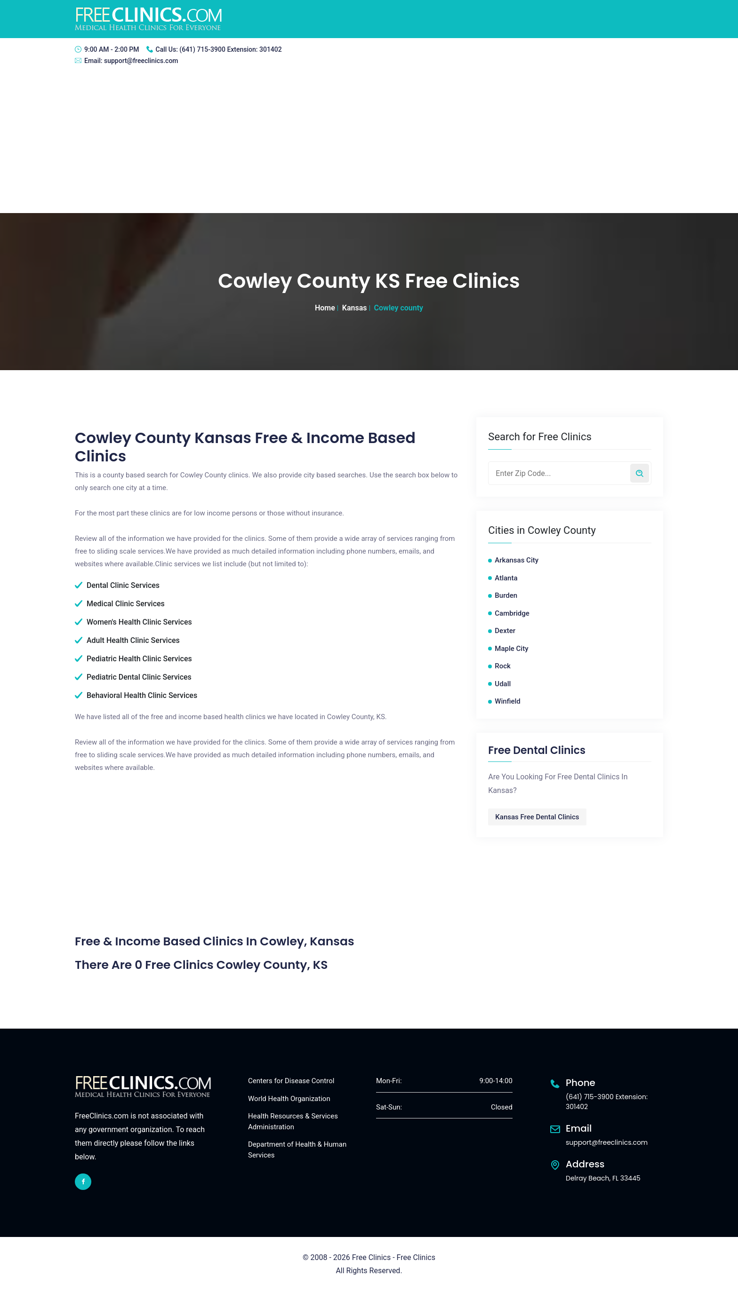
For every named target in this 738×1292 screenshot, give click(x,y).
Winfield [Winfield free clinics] (507, 701)
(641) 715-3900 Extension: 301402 (230, 49)
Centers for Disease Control (291, 1081)
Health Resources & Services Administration (293, 1121)
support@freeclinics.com (141, 60)
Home (325, 307)
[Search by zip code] (639, 473)
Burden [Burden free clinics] (506, 595)
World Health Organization (289, 1098)
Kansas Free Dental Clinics (537, 817)
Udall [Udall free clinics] (503, 684)
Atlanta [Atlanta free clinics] (506, 578)
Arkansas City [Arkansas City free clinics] (516, 560)
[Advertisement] (369, 142)
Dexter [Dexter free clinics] (505, 630)
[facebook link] (83, 1181)
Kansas (354, 307)
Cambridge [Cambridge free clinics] (512, 613)
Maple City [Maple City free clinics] (511, 648)
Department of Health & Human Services (297, 1149)
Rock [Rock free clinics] (503, 666)
